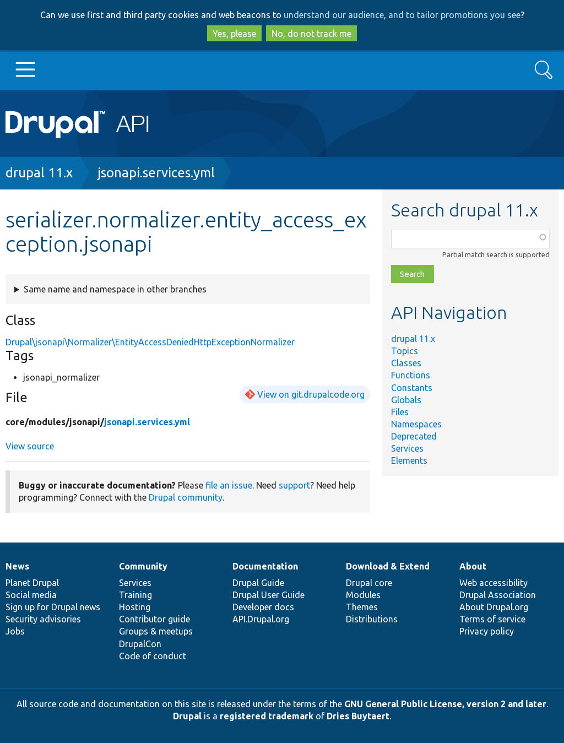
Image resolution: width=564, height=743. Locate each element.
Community (143, 566)
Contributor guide (154, 619)
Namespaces (416, 424)
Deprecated (414, 436)
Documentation (265, 566)
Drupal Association (497, 595)
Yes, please (234, 34)
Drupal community (186, 497)
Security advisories (43, 619)
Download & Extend (388, 566)
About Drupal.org (493, 607)
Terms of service (492, 619)
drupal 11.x (39, 172)
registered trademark (266, 716)
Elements (409, 460)
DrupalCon (140, 644)
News (17, 566)
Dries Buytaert (358, 716)
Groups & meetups (156, 631)
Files (400, 412)
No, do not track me (311, 34)
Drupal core (369, 583)
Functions (410, 375)
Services (407, 448)
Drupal (187, 716)
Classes (406, 363)
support (294, 485)
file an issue (228, 485)
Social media (31, 595)
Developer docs (263, 607)
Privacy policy (486, 631)
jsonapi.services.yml (156, 172)
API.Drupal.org (260, 619)
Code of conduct (152, 656)
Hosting (134, 607)
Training (135, 595)
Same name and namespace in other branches (115, 289)
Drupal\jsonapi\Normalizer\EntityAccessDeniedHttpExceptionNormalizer (150, 342)
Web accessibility (493, 583)
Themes (362, 607)
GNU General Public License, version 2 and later (445, 704)
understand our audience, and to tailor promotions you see (402, 15)
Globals (406, 400)
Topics (404, 351)
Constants (411, 388)
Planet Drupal (32, 583)
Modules (363, 595)
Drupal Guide (258, 583)
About (472, 566)
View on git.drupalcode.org (311, 394)
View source (30, 446)
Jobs (15, 631)
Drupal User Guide (268, 595)
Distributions (372, 619)
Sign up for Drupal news (53, 607)
